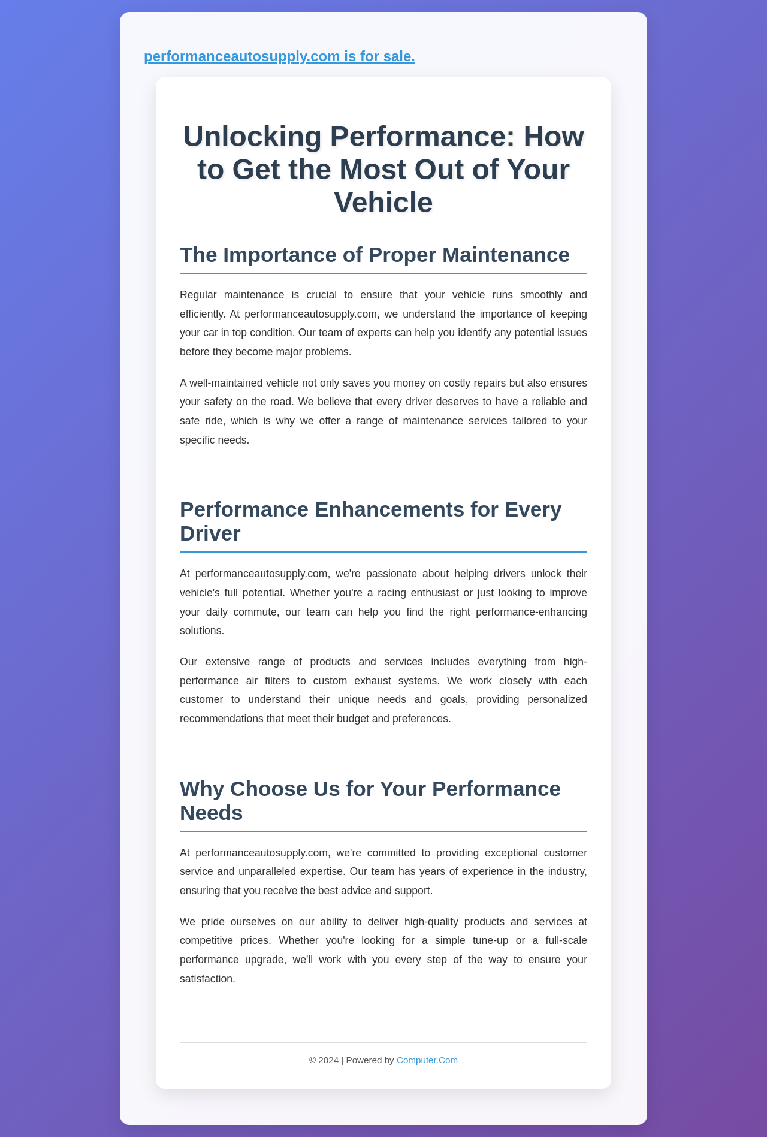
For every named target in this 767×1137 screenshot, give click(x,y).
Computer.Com (427, 1060)
